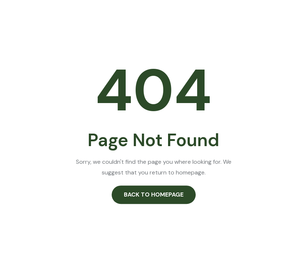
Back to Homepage (154, 194)
